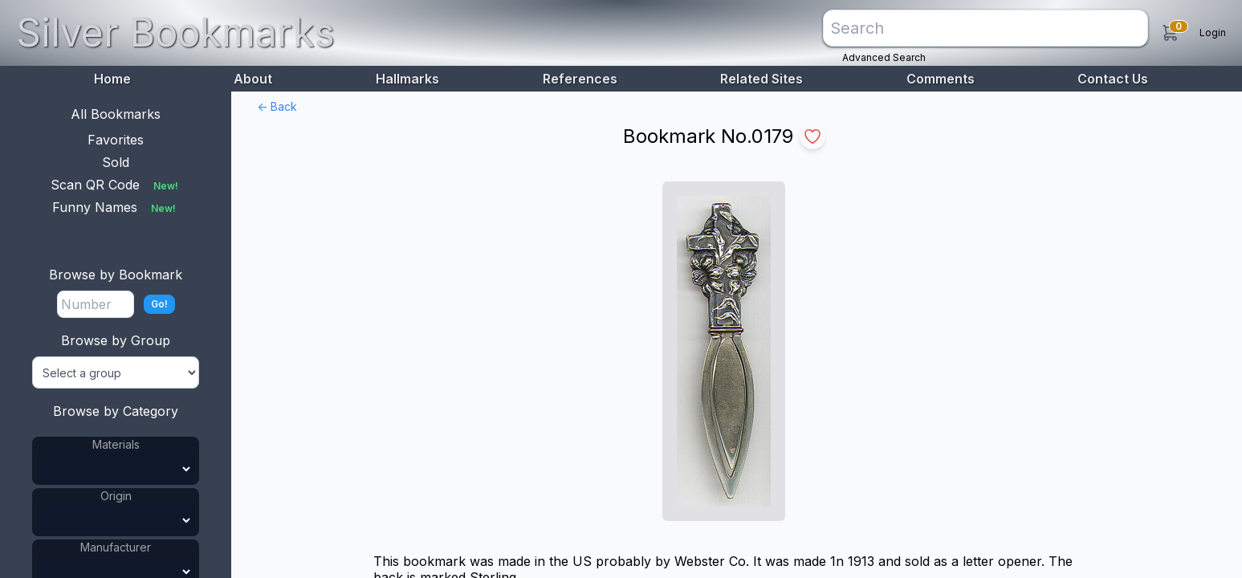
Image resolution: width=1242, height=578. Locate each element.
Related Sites (761, 79)
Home (112, 79)
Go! (159, 304)
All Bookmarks (116, 114)
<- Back (277, 106)
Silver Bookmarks (175, 32)
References (580, 79)
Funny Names (115, 207)
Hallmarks (407, 79)
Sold (115, 162)
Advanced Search (884, 57)
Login (1212, 32)
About (253, 79)
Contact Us (1112, 79)
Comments (940, 79)
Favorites (116, 140)
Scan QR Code (116, 185)
